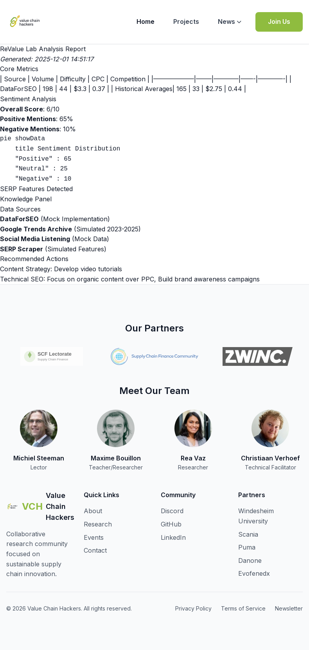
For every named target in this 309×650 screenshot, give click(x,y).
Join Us (279, 21)
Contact (95, 550)
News (229, 21)
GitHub (171, 524)
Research (98, 524)
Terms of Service (243, 608)
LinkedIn (173, 537)
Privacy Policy (193, 608)
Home (145, 21)
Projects (186, 21)
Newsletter (289, 608)
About (93, 511)
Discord (172, 511)
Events (94, 537)
